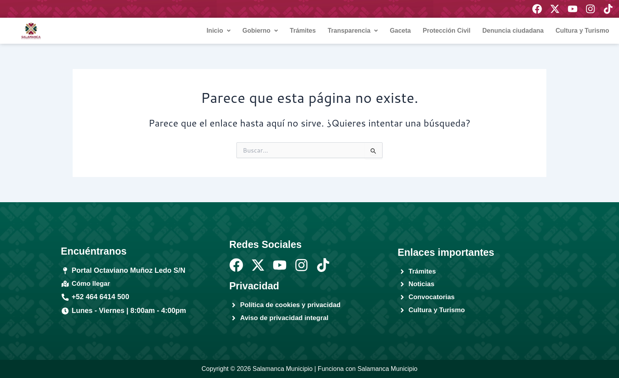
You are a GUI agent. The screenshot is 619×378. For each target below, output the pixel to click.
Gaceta (400, 30)
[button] (218, 31)
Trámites (303, 30)
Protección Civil (447, 30)
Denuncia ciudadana (513, 30)
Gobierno (260, 30)
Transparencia (353, 30)
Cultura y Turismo (582, 30)
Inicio (218, 30)
